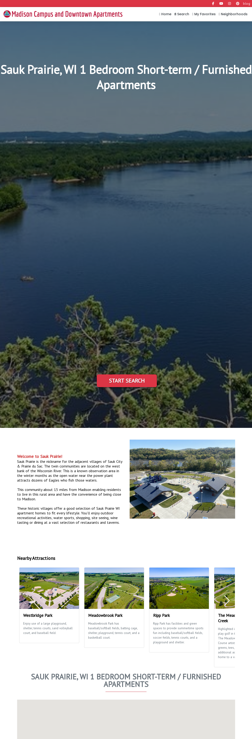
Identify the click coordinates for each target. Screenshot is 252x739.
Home (165, 14)
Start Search (127, 380)
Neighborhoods (233, 14)
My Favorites (204, 14)
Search (181, 14)
